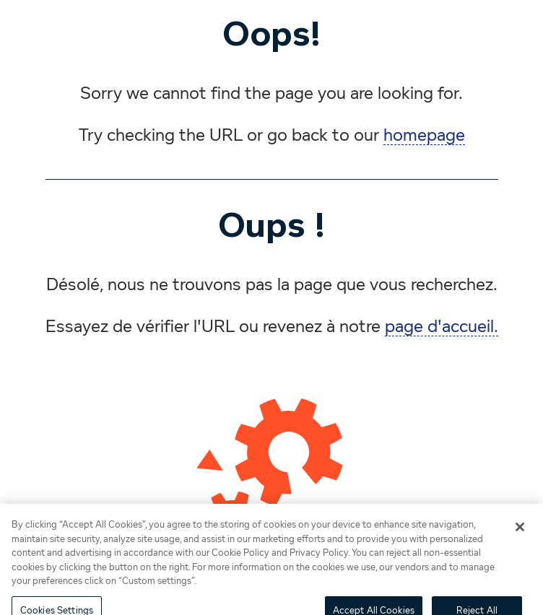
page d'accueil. (441, 327)
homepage (424, 135)
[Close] (520, 530)
